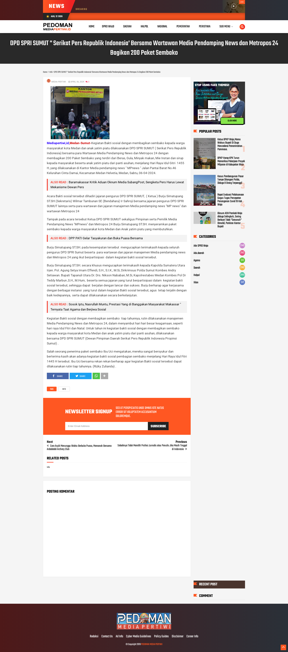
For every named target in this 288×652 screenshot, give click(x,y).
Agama (197, 260)
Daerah (197, 268)
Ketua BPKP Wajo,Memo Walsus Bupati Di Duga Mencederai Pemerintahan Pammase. (229, 144)
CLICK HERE (232, 121)
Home (92, 26)
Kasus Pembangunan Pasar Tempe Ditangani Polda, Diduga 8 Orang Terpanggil (230, 180)
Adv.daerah (199, 253)
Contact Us (107, 637)
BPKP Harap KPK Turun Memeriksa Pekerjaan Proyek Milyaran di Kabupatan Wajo (231, 161)
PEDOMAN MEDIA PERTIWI (151, 644)
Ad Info (119, 637)
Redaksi (94, 637)
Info (64, 389)
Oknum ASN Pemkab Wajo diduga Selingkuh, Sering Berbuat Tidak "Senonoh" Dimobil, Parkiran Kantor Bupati (229, 220)
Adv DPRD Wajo (201, 246)
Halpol (197, 275)
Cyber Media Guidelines (138, 637)
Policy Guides (161, 637)
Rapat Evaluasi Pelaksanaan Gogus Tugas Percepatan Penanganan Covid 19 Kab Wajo (230, 200)
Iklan (196, 282)
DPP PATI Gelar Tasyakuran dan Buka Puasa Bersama (106, 238)
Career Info (192, 637)
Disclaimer (177, 637)
